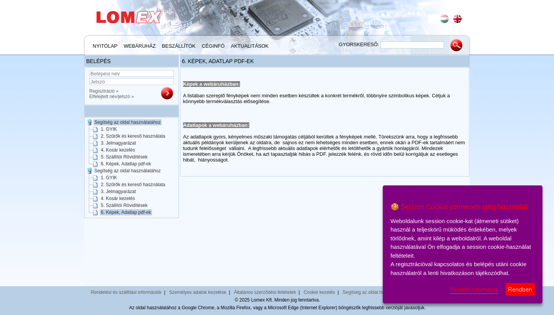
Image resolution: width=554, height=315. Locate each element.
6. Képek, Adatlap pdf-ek (126, 164)
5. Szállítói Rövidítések (124, 157)
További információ (474, 289)
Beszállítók (178, 46)
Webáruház (140, 46)
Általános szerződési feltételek (265, 292)
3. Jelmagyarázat (118, 143)
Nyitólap (105, 46)
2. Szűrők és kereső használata (133, 136)
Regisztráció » (103, 91)
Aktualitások (250, 46)
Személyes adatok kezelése (198, 292)
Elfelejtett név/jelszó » (111, 96)
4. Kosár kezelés (118, 150)
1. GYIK (109, 129)
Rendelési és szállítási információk (126, 292)
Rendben (520, 289)
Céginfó (213, 46)
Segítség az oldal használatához (127, 122)
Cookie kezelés (319, 292)
